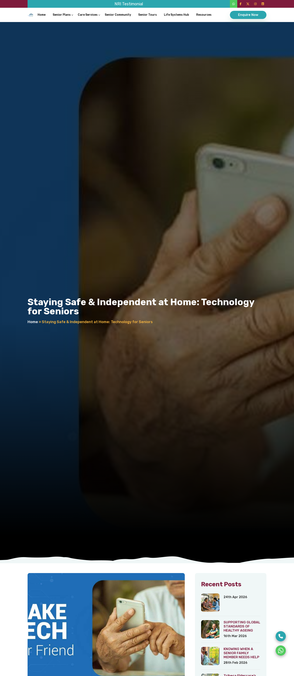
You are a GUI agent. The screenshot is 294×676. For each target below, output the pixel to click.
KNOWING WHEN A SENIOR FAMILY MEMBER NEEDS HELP (241, 653)
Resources (204, 15)
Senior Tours (147, 15)
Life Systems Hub (176, 15)
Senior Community (118, 15)
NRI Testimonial (129, 3)
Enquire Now (248, 15)
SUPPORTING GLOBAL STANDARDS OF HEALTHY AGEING (242, 626)
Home (42, 15)
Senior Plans (62, 15)
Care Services (88, 15)
